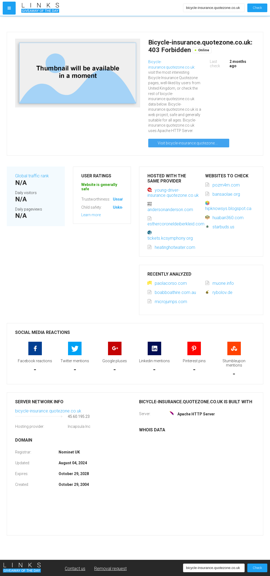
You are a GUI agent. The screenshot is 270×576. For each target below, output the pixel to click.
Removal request (110, 568)
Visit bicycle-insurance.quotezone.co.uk (191, 143)
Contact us (75, 568)
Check (257, 8)
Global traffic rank (32, 175)
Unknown (121, 207)
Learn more (91, 215)
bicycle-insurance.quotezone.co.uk (48, 411)
